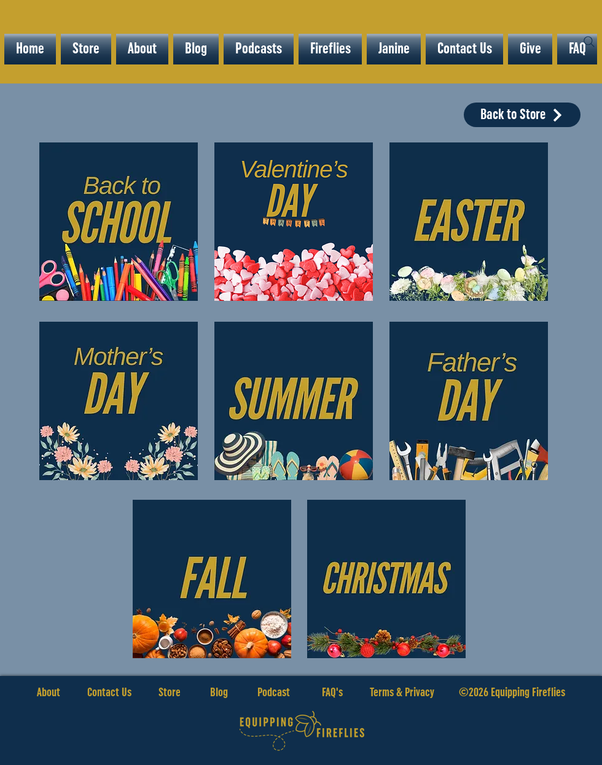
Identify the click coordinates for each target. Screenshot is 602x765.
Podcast (273, 692)
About (48, 692)
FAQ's (332, 692)
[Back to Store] (522, 115)
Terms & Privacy (402, 692)
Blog (219, 692)
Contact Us (109, 692)
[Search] (589, 42)
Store (184, 692)
